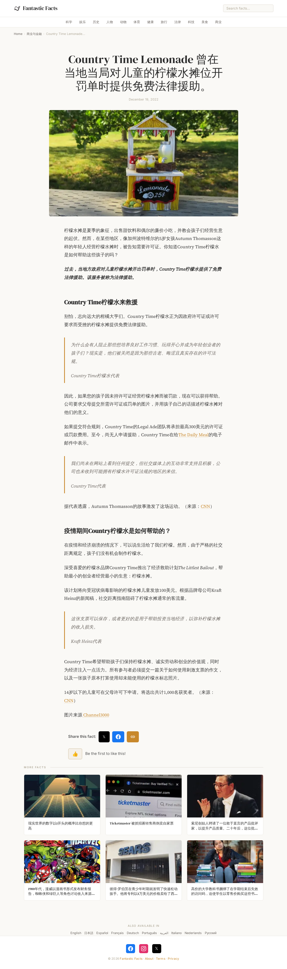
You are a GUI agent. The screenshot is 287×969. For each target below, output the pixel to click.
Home (18, 34)
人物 (109, 22)
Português (149, 933)
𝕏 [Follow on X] (156, 948)
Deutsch (133, 933)
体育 (137, 22)
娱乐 (82, 22)
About (149, 958)
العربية (164, 933)
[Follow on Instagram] (143, 948)
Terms (160, 958)
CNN (205, 506)
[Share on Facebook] (118, 736)
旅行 (164, 22)
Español (102, 933)
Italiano (176, 933)
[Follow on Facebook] (130, 948)
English (75, 933)
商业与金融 (34, 34)
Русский (210, 933)
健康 (150, 22)
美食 (204, 22)
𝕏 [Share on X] (104, 737)
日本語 (88, 933)
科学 (69, 22)
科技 (191, 22)
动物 (123, 22)
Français (117, 933)
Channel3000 (95, 715)
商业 (218, 22)
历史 (96, 22)
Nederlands (193, 933)
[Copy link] (133, 736)
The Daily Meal (193, 435)
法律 (177, 22)
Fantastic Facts (131, 958)
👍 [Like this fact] (75, 754)
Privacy (173, 958)
